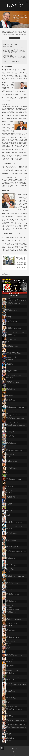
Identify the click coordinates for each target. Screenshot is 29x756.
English (14, 37)
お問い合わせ (14, 752)
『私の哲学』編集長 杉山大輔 (20, 267)
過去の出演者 (14, 749)
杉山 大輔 (7, 272)
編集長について (14, 748)
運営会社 (14, 751)
